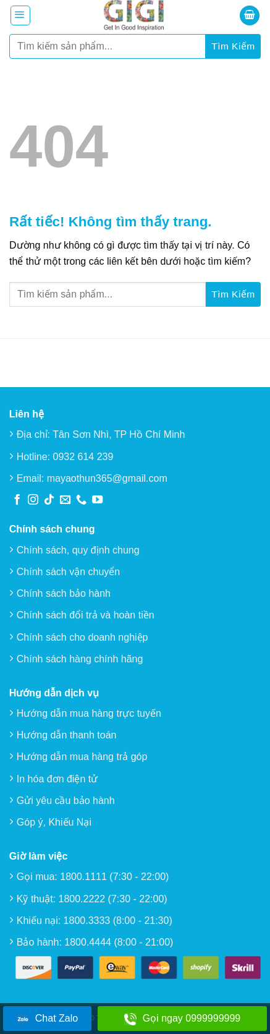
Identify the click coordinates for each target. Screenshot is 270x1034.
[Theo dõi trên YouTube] (97, 500)
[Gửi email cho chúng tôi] (65, 500)
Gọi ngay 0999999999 (182, 1019)
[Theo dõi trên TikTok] (49, 500)
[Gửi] (233, 46)
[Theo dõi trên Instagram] (33, 500)
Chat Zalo (47, 1019)
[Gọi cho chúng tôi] (81, 500)
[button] (20, 15)
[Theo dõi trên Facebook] (17, 500)
